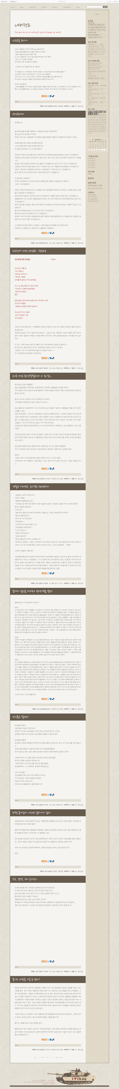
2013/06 (91, 167)
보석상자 (92, 32)
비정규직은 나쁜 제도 (93, 131)
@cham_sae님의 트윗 (94, 67)
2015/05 (91, 160)
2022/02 (91, 158)
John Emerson (50, 1082)
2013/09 (91, 163)
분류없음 (60, 106)
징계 (105, 117)
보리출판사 (93, 112)
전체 (91, 23)
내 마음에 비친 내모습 (56, 478)
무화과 (90, 174)
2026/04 (97, 139)
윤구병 (103, 121)
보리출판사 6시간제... (94, 54)
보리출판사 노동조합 (97, 113)
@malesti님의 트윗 (93, 71)
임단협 (100, 114)
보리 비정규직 (102, 129)
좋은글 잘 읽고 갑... (94, 89)
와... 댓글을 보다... (93, 98)
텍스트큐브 (51, 1080)
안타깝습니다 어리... (94, 85)
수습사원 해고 (91, 119)
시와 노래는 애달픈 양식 (56, 243)
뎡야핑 (53, 1084)
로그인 (109, 1)
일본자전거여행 (93, 35)
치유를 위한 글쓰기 (96, 126)
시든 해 (90, 76)
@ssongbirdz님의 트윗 (95, 63)
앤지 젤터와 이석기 (93, 49)
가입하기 (115, 1)
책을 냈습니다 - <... (94, 44)
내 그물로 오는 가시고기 (56, 583)
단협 (105, 122)
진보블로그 (43, 1080)
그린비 (97, 119)
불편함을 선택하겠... (94, 78)
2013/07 (91, 165)
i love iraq (35, 1082)
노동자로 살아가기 (95, 37)
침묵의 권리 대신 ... (94, 102)
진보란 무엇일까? (92, 124)
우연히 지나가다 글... (94, 94)
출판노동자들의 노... (94, 52)
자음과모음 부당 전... (94, 46)
